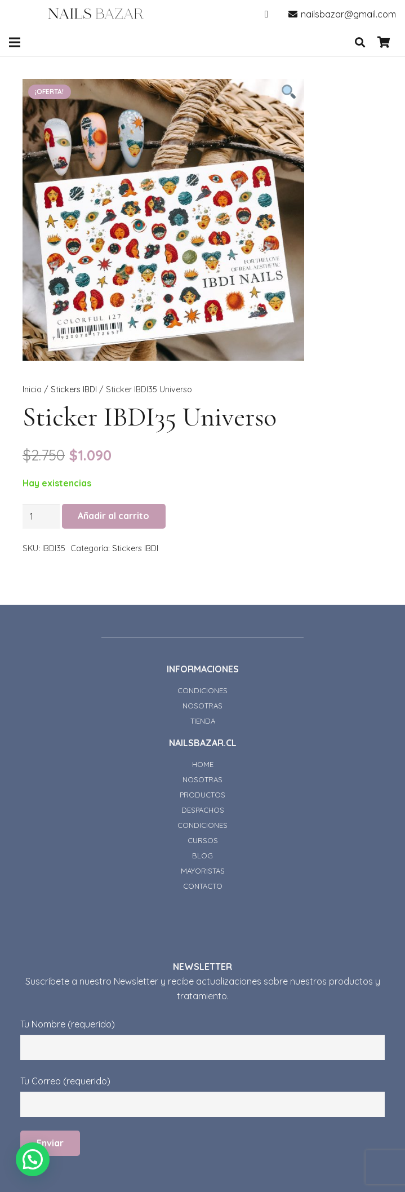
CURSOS (203, 840)
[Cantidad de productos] (41, 516)
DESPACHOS (202, 809)
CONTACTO (202, 885)
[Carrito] (383, 42)
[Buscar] (360, 42)
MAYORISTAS (203, 870)
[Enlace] (96, 14)
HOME (202, 764)
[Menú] (15, 42)
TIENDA (202, 720)
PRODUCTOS (202, 794)
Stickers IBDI (74, 389)
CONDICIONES (202, 690)
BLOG (202, 855)
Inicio (32, 389)
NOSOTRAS (202, 705)
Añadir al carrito (113, 515)
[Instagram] (266, 14)
